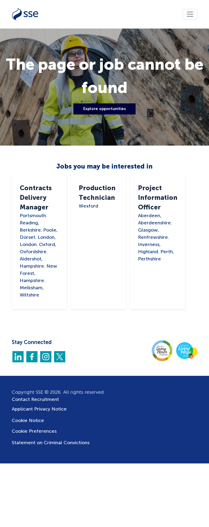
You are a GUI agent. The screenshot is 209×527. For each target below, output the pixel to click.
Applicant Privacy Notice (39, 409)
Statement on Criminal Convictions (50, 443)
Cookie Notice (28, 420)
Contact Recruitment (35, 399)
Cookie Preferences (34, 431)
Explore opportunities (104, 108)
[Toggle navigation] (190, 14)
